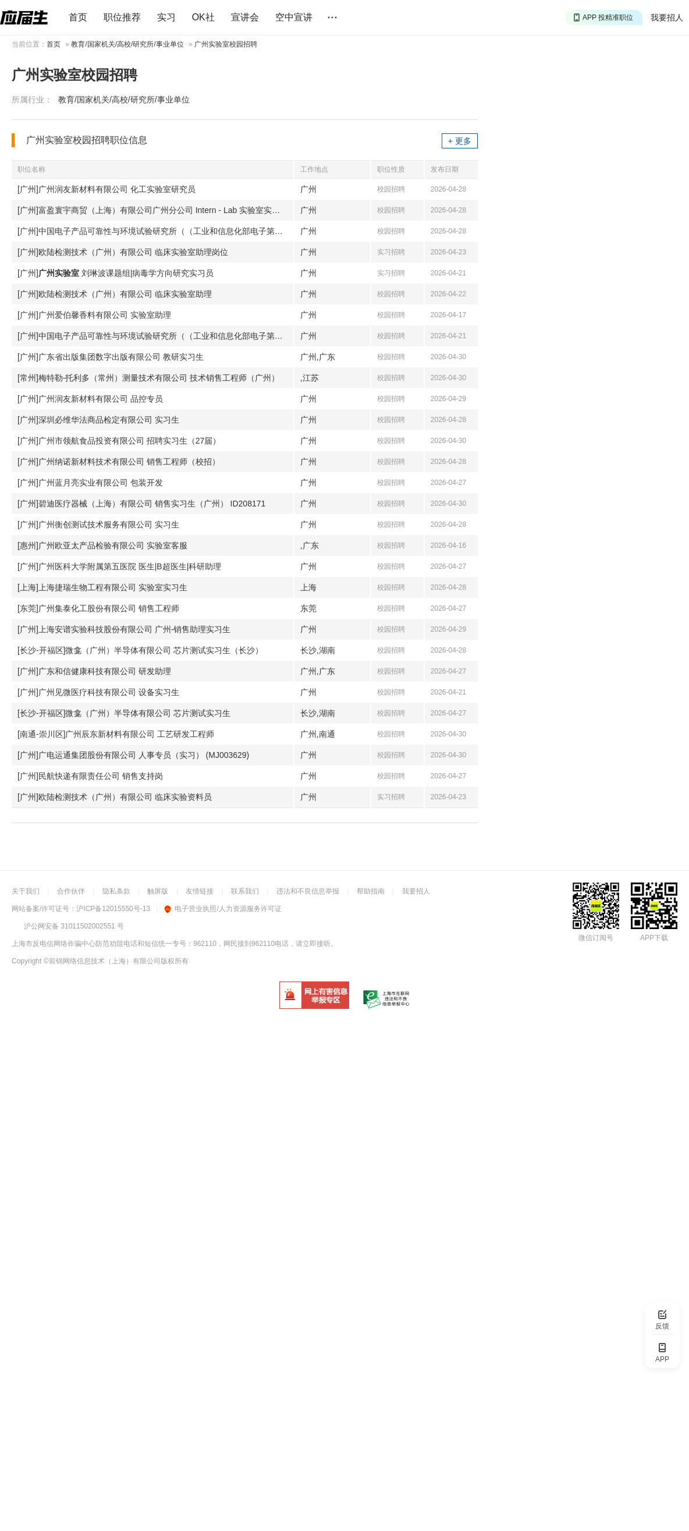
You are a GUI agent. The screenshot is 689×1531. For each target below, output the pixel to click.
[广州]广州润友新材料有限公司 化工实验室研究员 (106, 189)
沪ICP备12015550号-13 (113, 909)
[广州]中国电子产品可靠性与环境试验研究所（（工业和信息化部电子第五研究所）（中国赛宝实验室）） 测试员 (155, 231)
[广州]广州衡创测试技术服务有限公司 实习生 (98, 524)
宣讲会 (245, 17)
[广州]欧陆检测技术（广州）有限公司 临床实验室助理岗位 (122, 252)
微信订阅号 (595, 938)
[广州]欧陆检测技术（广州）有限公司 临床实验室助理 (114, 294)
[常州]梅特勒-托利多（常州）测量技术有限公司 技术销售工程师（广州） (148, 377)
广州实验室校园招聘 (225, 44)
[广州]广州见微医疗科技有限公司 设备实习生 (98, 692)
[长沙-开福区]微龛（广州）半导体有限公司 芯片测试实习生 (123, 713)
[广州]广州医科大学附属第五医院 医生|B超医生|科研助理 (119, 566)
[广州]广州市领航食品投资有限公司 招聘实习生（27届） (119, 440)
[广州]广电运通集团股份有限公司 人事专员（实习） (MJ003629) (133, 755)
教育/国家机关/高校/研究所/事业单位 (127, 44)
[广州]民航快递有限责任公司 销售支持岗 (90, 776)
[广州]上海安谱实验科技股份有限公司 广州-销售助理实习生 (123, 629)
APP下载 (654, 938)
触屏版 (157, 891)
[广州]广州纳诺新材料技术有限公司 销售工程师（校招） (118, 461)
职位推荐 (122, 17)
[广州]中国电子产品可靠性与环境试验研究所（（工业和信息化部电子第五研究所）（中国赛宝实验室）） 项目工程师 (155, 336)
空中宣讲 (293, 17)
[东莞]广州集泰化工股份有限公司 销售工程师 (98, 608)
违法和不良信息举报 (307, 891)
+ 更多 (459, 141)
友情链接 (200, 891)
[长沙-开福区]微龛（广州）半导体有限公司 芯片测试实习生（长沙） (140, 650)
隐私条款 (116, 891)
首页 (78, 17)
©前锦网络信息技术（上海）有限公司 (102, 961)
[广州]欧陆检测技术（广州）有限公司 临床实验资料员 (114, 797)
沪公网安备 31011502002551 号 (74, 926)
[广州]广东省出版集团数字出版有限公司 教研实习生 (110, 357)
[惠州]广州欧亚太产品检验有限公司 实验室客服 (102, 545)
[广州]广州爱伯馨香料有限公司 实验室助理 (94, 315)
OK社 (203, 17)
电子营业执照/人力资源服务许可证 (223, 909)
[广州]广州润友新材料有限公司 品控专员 (90, 398)
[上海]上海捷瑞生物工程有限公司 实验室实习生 (102, 587)
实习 (166, 17)
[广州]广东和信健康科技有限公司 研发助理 (94, 671)
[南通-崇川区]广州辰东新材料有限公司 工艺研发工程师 (115, 734)
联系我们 (245, 891)
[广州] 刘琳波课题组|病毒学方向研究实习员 (115, 273)
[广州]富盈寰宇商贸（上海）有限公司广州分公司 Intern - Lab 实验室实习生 (152, 210)
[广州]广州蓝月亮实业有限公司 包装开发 (90, 482)
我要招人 (667, 17)
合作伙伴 (71, 891)
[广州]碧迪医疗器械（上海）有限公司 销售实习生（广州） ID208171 (141, 503)
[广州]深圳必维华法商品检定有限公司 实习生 (98, 419)
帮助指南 (371, 891)
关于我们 (26, 891)
